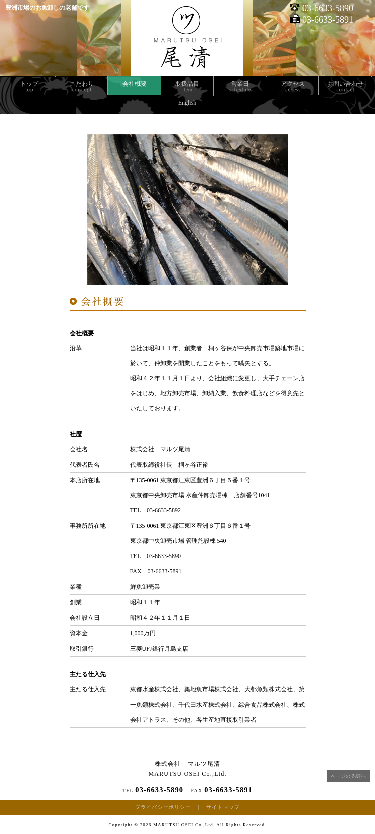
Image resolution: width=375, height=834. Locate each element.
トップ (29, 83)
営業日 (240, 83)
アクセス (293, 83)
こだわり (82, 83)
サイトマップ (223, 807)
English (187, 102)
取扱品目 (187, 83)
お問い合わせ (345, 83)
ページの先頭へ (348, 776)
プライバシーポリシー (163, 807)
